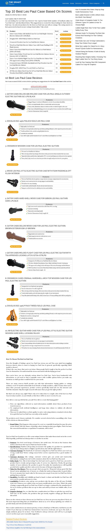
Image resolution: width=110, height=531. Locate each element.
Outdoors (85, 3)
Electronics (78, 3)
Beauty (72, 3)
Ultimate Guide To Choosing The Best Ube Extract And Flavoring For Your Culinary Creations (90, 35)
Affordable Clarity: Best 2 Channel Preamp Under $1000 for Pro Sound (29, 522)
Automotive (65, 3)
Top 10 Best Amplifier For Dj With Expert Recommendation (26, 528)
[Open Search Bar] (103, 3)
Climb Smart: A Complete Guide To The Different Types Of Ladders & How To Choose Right (88, 22)
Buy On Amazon (65, 34)
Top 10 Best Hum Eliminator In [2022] (19, 525)
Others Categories (95, 3)
